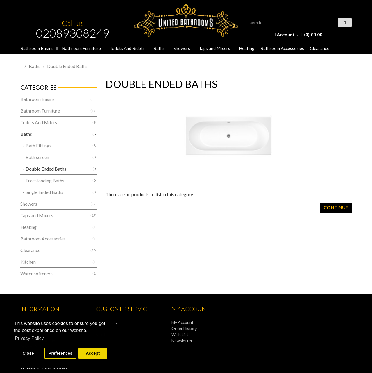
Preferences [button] (60, 353)
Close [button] (28, 353)
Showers (182, 48)
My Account (182, 322)
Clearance (319, 48)
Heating (247, 48)
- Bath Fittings (58, 145)
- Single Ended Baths (58, 192)
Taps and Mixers (214, 48)
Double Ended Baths (67, 66)
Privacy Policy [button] (29, 338)
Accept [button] (93, 353)
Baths (159, 48)
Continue (335, 207)
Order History (184, 328)
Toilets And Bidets (127, 48)
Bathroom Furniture (81, 48)
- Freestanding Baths (58, 180)
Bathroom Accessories (282, 48)
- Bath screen (58, 157)
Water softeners (58, 273)
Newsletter (181, 340)
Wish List (179, 334)
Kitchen (58, 262)
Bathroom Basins (36, 48)
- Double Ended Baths (58, 169)
